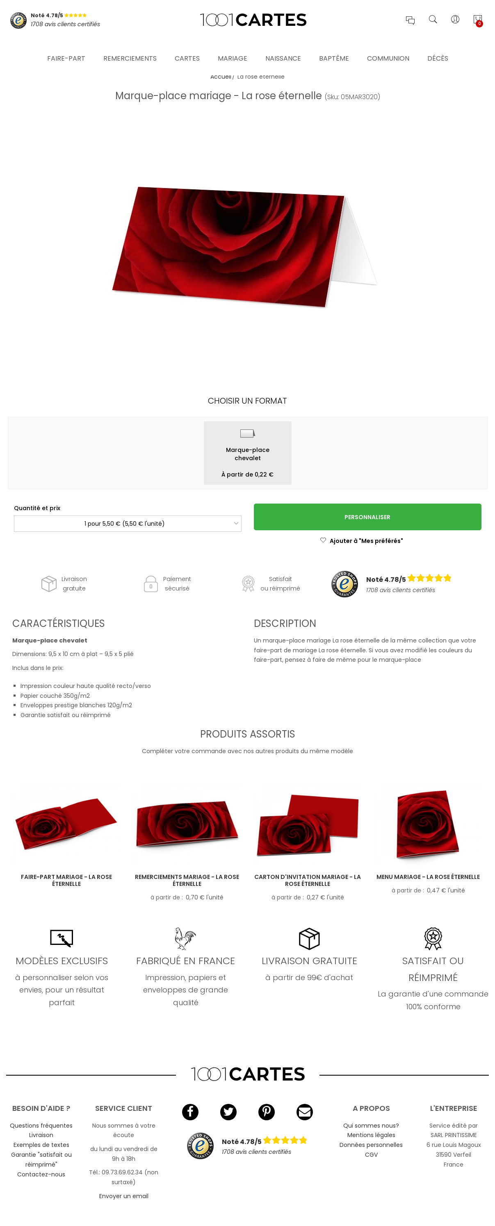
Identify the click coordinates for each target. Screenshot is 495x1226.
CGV (371, 1155)
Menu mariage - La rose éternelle (428, 877)
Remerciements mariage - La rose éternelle (187, 880)
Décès (437, 47)
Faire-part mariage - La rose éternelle (66, 880)
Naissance (283, 47)
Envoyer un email (123, 1196)
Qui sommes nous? (371, 1126)
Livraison (41, 1135)
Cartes (187, 47)
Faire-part (66, 47)
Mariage (232, 47)
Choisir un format (247, 400)
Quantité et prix (37, 508)
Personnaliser (367, 517)
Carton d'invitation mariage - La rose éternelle (307, 880)
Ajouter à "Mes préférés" (361, 541)
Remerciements (130, 47)
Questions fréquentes (41, 1126)
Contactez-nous (41, 1174)
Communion (388, 47)
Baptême (334, 47)
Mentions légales (371, 1135)
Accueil (220, 77)
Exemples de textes (41, 1145)
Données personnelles (371, 1145)
